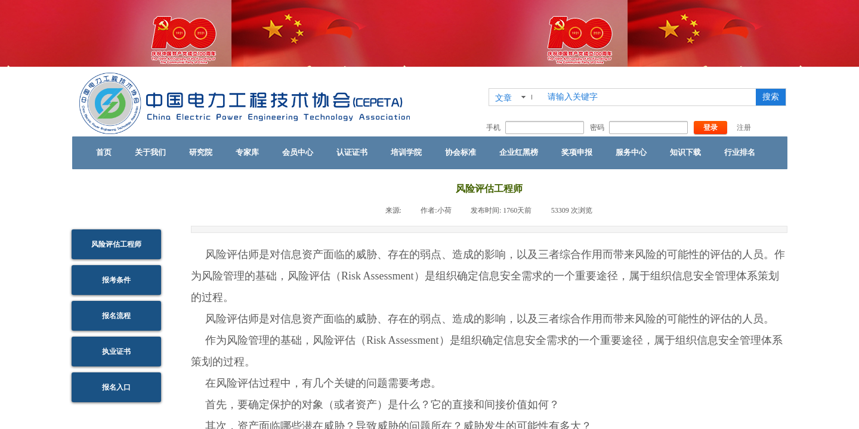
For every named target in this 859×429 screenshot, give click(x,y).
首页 (104, 152)
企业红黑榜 (518, 152)
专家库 (247, 152)
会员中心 (297, 152)
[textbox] (649, 97)
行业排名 (739, 152)
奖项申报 (576, 152)
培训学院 (406, 152)
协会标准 (460, 152)
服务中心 (631, 152)
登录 (710, 127)
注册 (744, 127)
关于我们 (150, 152)
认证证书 (351, 152)
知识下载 (685, 152)
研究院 (200, 152)
